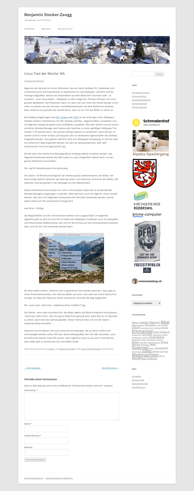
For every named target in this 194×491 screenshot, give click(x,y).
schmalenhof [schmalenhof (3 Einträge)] (161, 348)
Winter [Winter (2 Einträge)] (162, 356)
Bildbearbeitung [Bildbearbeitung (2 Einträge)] (138, 325)
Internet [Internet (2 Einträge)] (159, 340)
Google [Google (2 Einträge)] (164, 335)
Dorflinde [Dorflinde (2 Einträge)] (157, 328)
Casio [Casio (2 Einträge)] (159, 325)
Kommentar (31, 390)
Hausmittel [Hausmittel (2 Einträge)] (136, 340)
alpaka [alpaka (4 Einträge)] (144, 322)
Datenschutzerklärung (33, 478)
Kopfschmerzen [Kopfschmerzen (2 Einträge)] (154, 342)
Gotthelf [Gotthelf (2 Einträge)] (145, 337)
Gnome (64, 117)
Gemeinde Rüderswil (141, 100)
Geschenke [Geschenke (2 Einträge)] (157, 335)
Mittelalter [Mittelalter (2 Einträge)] (145, 345)
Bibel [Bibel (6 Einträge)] (165, 322)
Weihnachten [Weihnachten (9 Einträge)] (145, 355)
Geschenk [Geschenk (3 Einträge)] (147, 334)
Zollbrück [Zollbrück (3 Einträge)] (152, 358)
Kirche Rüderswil (139, 103)
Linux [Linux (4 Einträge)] (164, 342)
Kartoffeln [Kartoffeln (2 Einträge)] (143, 342)
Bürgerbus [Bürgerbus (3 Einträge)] (150, 324)
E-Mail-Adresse (32, 435)
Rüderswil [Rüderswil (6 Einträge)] (140, 347)
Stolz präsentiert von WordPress (59, 478)
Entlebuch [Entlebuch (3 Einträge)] (164, 331)
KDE (57, 117)
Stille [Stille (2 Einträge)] (161, 352)
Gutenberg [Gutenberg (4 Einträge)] (156, 337)
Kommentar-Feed (140, 383)
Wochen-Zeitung (139, 107)
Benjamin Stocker (67, 349)
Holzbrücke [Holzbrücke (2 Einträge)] (151, 340)
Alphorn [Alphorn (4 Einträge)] (154, 322)
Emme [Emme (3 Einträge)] (164, 327)
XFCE (76, 117)
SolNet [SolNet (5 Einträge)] (147, 351)
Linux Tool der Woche (91, 349)
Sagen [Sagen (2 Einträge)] (151, 348)
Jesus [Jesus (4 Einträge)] (135, 342)
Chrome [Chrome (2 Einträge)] (165, 325)
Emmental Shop (139, 96)
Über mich (46, 29)
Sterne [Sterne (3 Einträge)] (155, 351)
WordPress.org (138, 387)
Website (28, 447)
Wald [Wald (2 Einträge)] (166, 352)
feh (64, 146)
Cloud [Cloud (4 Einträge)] (136, 327)
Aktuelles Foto (65, 29)
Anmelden (136, 376)
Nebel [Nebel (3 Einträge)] (153, 344)
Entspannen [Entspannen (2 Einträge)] (136, 335)
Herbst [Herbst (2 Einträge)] (143, 340)
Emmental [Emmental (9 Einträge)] (142, 331)
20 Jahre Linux (110, 368)
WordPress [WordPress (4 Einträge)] (139, 358)
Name (28, 423)
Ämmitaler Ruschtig (140, 92)
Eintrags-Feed (138, 380)
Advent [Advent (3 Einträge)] (135, 322)
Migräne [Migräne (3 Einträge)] (136, 344)
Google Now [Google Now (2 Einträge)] (137, 337)
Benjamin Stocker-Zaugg (48, 14)
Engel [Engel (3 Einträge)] (156, 331)
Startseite (29, 29)
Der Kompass (32, 368)
